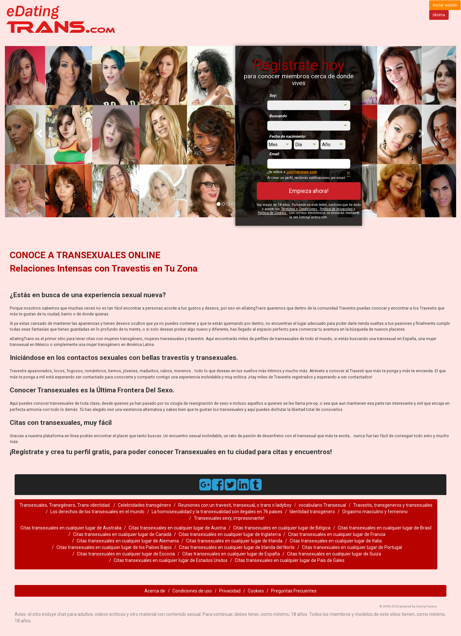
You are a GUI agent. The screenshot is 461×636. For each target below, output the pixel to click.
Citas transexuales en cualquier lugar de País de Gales (289, 560)
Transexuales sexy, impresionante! (229, 518)
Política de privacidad (337, 209)
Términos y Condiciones (299, 209)
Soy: (273, 95)
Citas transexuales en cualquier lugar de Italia (336, 540)
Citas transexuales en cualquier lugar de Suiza (334, 553)
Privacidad (230, 590)
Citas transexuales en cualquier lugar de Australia (70, 527)
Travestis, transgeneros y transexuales (392, 505)
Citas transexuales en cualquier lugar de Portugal (352, 547)
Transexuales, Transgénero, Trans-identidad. (65, 505)
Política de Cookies (272, 213)
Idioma (439, 15)
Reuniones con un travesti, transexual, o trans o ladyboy (235, 505)
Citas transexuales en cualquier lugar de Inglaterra (230, 534)
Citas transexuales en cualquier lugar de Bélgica (281, 527)
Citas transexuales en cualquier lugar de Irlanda (234, 540)
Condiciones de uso (192, 590)
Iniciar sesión (445, 5)
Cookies (256, 590)
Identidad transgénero (312, 511)
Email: (274, 154)
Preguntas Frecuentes (294, 590)
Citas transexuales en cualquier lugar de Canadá (122, 534)
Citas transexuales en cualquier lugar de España (231, 553)
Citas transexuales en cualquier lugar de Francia (336, 534)
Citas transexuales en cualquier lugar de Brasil (384, 527)
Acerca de (154, 590)
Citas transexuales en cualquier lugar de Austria (177, 527)
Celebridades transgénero (144, 505)
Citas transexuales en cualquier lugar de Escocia (126, 553)
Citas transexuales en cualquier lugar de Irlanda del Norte (237, 547)
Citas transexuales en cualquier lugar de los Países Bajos (114, 547)
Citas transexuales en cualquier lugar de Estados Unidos (171, 560)
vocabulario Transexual (322, 505)
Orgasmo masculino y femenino (375, 511)
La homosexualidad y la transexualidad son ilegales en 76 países (217, 511)
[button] (39, 131)
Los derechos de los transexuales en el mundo (97, 511)
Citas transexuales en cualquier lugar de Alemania (128, 540)
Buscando (278, 116)
